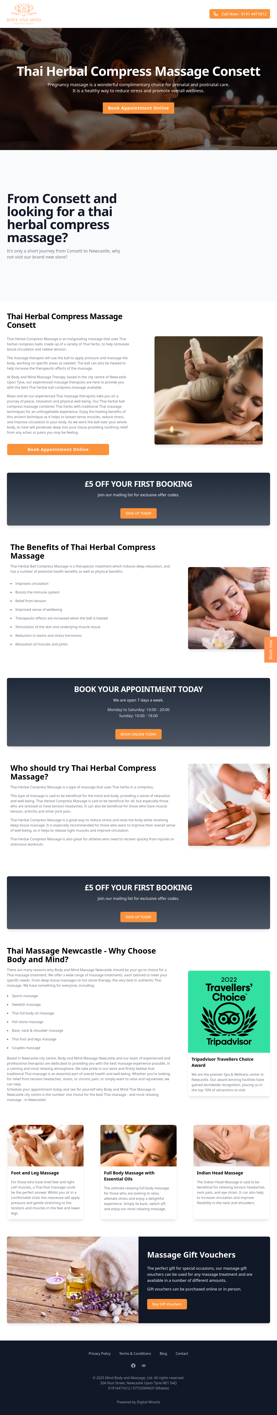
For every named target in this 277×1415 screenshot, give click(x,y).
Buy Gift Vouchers (167, 1304)
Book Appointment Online (138, 108)
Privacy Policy (100, 1353)
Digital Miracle (148, 1402)
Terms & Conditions (135, 1353)
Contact (182, 1353)
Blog (163, 1353)
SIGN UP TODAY (138, 513)
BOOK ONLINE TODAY (138, 734)
